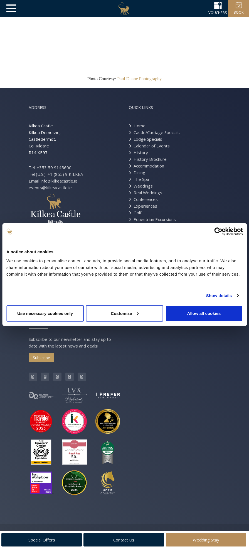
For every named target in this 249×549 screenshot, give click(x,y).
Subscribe (41, 357)
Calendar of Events (152, 146)
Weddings (143, 186)
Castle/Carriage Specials (157, 132)
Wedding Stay (206, 540)
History (141, 152)
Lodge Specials (148, 139)
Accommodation (149, 166)
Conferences (146, 199)
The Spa (141, 179)
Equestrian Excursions (155, 219)
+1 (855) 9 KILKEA (65, 174)
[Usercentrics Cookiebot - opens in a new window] (218, 231)
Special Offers (41, 540)
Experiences (145, 206)
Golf (137, 212)
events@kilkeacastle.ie (50, 187)
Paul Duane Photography (139, 78)
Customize (125, 313)
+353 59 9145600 (54, 167)
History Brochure (150, 159)
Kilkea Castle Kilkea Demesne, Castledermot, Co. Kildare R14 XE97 (45, 139)
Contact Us (123, 540)
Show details (219, 295)
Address (37, 107)
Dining (139, 172)
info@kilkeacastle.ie (59, 181)
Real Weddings (148, 192)
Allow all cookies (204, 313)
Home (140, 125)
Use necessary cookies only (45, 313)
